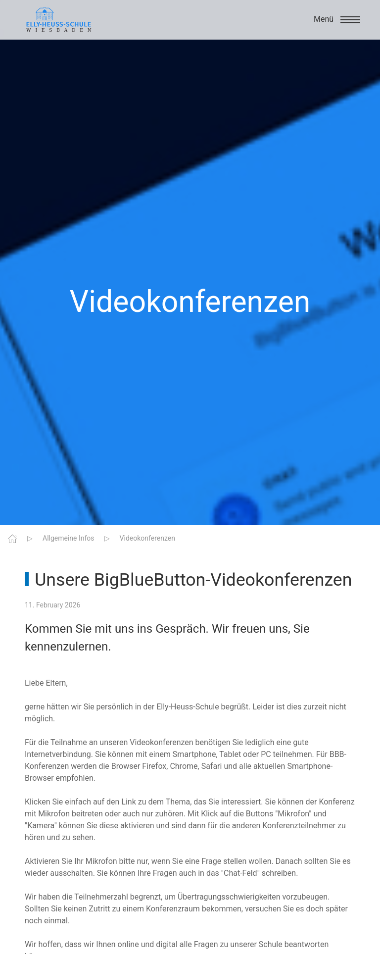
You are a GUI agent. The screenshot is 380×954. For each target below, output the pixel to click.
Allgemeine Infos (69, 538)
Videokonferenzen (147, 538)
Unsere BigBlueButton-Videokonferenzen (193, 579)
